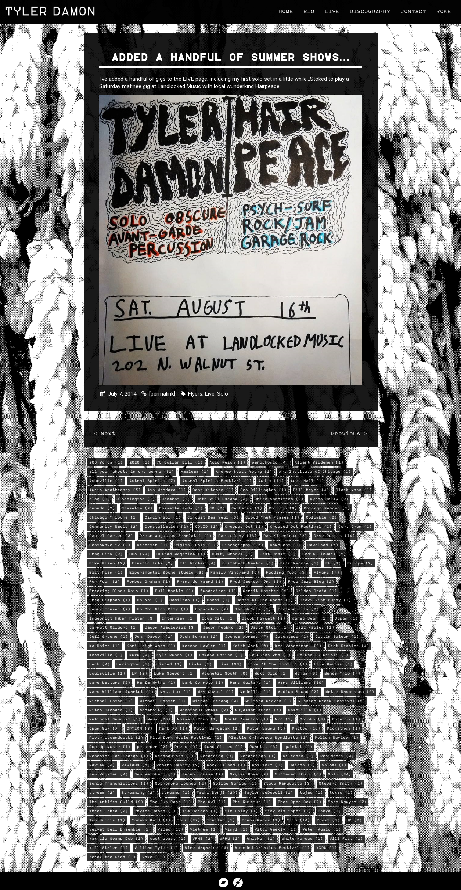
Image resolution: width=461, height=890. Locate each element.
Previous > (348, 435)
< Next (105, 435)
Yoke (442, 11)
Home (284, 11)
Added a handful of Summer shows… (230, 58)
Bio (307, 11)
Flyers (196, 392)
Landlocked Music (180, 86)
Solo (223, 392)
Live (331, 11)
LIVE (189, 79)
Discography (369, 11)
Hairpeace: (269, 86)
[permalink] (163, 392)
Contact (412, 11)
